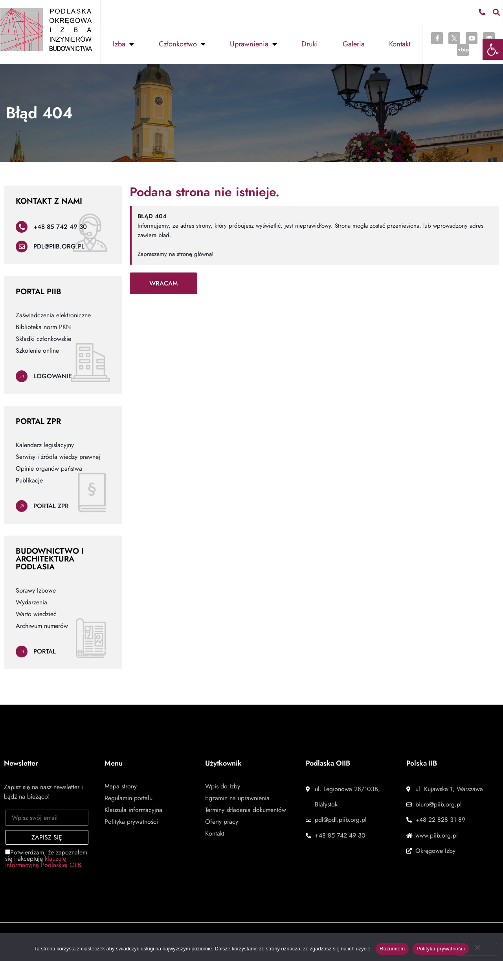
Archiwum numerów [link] (42, 626)
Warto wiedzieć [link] (36, 614)
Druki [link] (309, 43)
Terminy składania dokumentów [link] (245, 810)
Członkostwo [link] (182, 43)
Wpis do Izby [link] (222, 786)
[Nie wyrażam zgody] (477, 949)
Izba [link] (123, 43)
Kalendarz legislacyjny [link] (45, 445)
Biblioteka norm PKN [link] (43, 327)
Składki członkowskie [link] (43, 338)
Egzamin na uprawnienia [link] (237, 798)
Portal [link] (44, 650)
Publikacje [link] (29, 480)
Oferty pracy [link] (221, 821)
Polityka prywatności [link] (131, 821)
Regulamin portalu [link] (128, 798)
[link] (493, 49)
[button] (496, 11)
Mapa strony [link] (121, 786)
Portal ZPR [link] (51, 505)
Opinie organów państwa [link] (49, 468)
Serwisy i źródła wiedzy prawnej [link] (58, 456)
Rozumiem (392, 949)
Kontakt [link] (399, 43)
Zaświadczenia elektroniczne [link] (53, 315)
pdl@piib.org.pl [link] (58, 245)
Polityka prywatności (441, 949)
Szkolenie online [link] (37, 350)
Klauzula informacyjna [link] (133, 810)
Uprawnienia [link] (253, 43)
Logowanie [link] (52, 375)
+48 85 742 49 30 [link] (60, 226)
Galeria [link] (354, 43)
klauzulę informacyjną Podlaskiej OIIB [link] (43, 861)
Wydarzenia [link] (31, 602)
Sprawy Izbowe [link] (36, 590)
